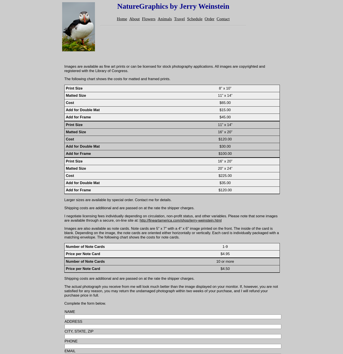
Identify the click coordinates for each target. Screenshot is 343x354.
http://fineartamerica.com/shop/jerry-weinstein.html (181, 220)
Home (122, 19)
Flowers (149, 19)
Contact (223, 19)
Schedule (194, 19)
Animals (165, 19)
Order (210, 19)
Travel (179, 19)
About (134, 19)
